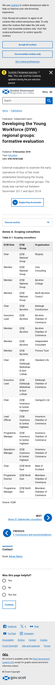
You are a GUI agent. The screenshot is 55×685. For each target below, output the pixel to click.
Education (12, 155)
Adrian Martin (15, 556)
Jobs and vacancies (31, 646)
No (9, 587)
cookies (15, 5)
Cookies (43, 640)
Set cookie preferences (27, 61)
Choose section (27, 221)
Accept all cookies (28, 45)
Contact (32, 640)
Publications (16, 111)
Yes (10, 580)
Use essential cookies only (28, 54)
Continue (9, 605)
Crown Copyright (10, 646)
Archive (21, 640)
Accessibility (8, 640)
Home (5, 111)
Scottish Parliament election (22, 72)
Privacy (47, 646)
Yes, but (12, 594)
